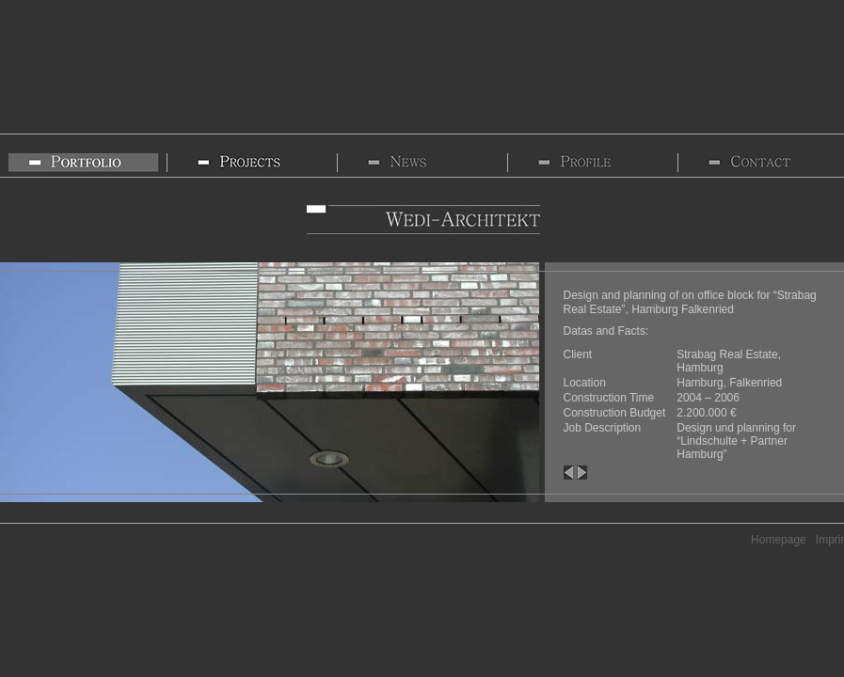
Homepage (778, 539)
